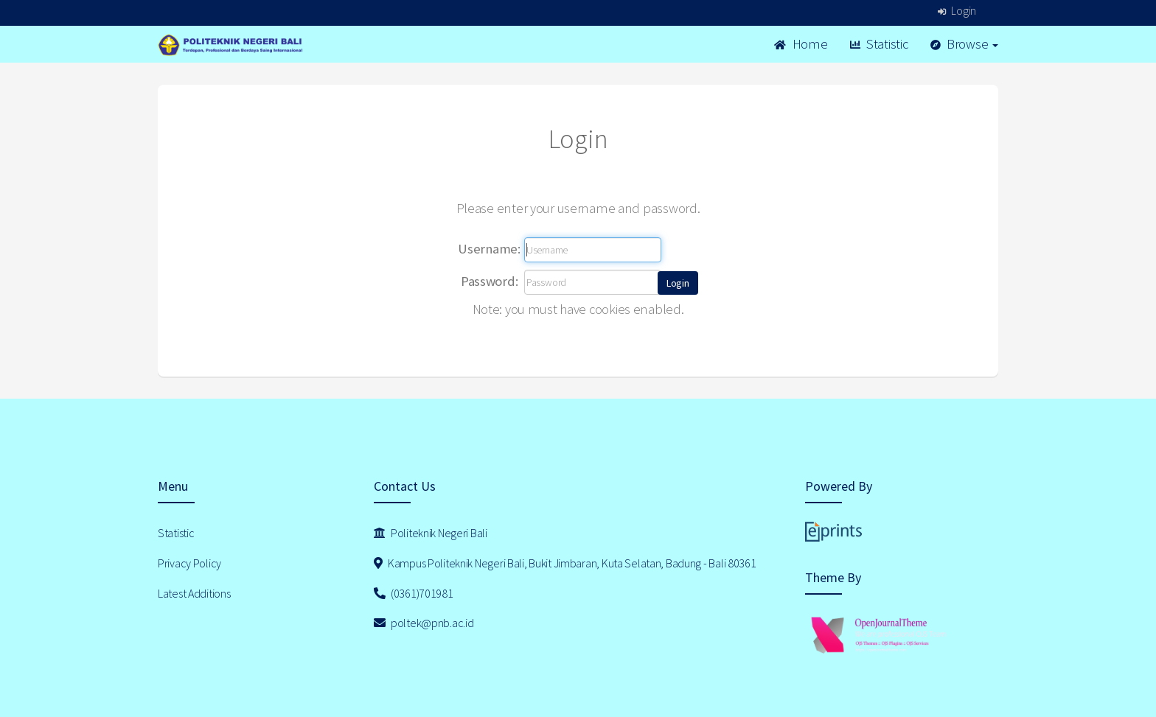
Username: (489, 248)
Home (800, 43)
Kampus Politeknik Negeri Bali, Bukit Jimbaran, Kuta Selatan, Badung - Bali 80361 (565, 563)
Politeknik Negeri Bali (430, 532)
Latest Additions (194, 593)
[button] (678, 283)
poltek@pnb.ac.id (424, 622)
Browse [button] (964, 43)
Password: (489, 281)
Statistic (879, 43)
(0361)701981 (413, 593)
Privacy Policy (189, 563)
